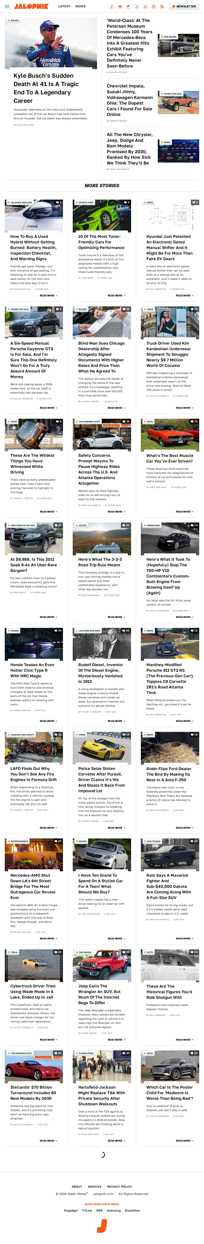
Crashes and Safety (22, 734)
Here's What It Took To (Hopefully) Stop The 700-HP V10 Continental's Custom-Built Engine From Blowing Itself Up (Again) (168, 576)
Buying (83, 309)
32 (127, 525)
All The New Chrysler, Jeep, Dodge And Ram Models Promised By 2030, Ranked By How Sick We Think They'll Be (130, 149)
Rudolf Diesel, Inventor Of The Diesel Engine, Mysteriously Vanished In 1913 (100, 673)
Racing (15, 20)
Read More (47, 295)
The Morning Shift (89, 421)
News (81, 6)
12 (196, 630)
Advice (82, 525)
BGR (99, 1210)
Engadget (71, 1210)
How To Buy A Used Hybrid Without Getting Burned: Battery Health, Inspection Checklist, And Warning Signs (33, 247)
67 (60, 525)
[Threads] (145, 6)
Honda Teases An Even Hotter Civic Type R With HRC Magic (32, 670)
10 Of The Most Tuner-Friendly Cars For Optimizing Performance (101, 242)
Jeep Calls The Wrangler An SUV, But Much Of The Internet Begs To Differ (99, 994)
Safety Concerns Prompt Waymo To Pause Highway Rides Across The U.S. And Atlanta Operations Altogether (99, 469)
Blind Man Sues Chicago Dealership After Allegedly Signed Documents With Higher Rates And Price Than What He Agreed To (101, 357)
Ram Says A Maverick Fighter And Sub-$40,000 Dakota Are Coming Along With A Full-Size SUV (168, 886)
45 (60, 841)
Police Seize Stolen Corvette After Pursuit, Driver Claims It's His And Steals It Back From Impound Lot (101, 779)
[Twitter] (137, 6)
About (77, 1186)
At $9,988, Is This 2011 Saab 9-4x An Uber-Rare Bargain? (33, 565)
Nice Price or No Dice (23, 525)
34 (60, 630)
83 (196, 1053)
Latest (64, 6)
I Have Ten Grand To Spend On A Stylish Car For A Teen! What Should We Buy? (100, 883)
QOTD (14, 421)
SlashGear (132, 1210)
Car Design (170, 36)
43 (127, 1053)
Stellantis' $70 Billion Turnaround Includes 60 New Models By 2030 (33, 1093)
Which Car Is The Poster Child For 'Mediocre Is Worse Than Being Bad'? (169, 1093)
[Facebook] (112, 6)
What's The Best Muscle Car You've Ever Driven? (169, 458)
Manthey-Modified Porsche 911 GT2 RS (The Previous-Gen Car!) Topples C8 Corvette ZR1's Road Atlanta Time (169, 678)
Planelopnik (86, 1053)
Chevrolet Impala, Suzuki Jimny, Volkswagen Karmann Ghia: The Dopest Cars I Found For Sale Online (130, 100)
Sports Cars (86, 202)
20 (127, 630)
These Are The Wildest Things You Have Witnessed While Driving (32, 463)
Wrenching (153, 525)
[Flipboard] (128, 6)
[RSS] (162, 6)
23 (196, 952)
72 (196, 421)
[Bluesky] (120, 6)
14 (196, 525)
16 (127, 421)
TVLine (87, 1210)
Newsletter (184, 6)
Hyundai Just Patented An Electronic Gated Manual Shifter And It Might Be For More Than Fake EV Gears (169, 247)
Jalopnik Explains (21, 202)
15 (127, 309)
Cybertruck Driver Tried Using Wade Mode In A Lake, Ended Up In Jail (32, 992)
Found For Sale (173, 93)
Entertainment (19, 841)
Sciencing (114, 1210)
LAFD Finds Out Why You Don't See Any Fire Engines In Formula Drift (33, 774)
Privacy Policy (119, 1186)
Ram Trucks (153, 841)
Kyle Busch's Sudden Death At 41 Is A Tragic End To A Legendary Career (46, 88)
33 (60, 952)
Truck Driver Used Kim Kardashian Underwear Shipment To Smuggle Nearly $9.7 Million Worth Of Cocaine (168, 354)
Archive (94, 1186)
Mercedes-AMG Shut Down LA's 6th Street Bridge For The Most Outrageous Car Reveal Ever (33, 886)
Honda (15, 630)
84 (60, 1053)
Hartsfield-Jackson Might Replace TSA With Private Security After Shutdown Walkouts (101, 1095)
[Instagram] (154, 6)
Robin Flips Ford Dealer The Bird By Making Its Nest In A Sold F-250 (168, 774)
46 (196, 841)
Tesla (14, 952)
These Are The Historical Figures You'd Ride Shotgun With (169, 992)
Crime (82, 734)
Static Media (77, 1194)
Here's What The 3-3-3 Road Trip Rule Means (100, 562)
